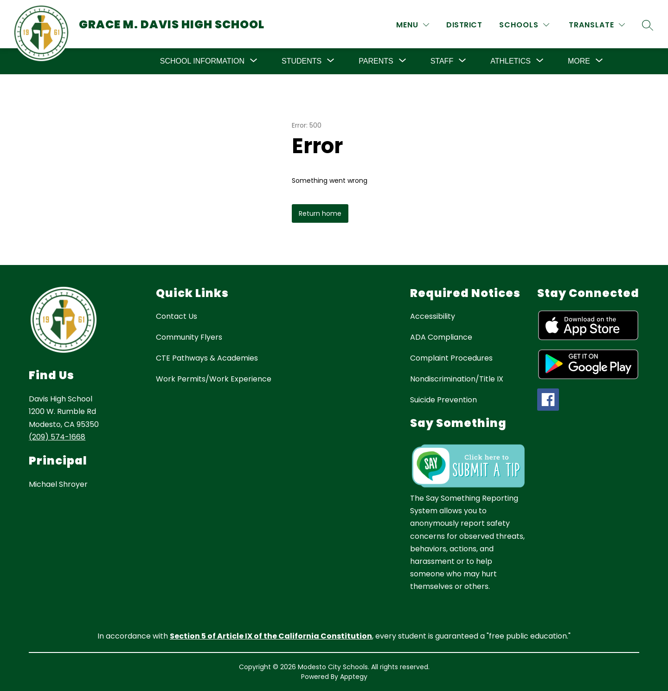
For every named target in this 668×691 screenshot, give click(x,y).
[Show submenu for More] (579, 61)
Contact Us (176, 316)
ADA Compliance (441, 337)
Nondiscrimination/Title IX (456, 379)
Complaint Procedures (451, 358)
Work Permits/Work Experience (213, 379)
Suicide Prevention (443, 399)
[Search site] (647, 25)
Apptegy (353, 676)
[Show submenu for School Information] (202, 61)
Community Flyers (189, 337)
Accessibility (432, 316)
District (464, 24)
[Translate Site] (596, 25)
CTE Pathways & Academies (207, 358)
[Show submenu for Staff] (441, 61)
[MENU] (412, 25)
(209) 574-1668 (57, 437)
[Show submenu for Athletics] (510, 61)
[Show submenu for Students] (301, 61)
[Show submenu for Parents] (376, 61)
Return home (320, 213)
